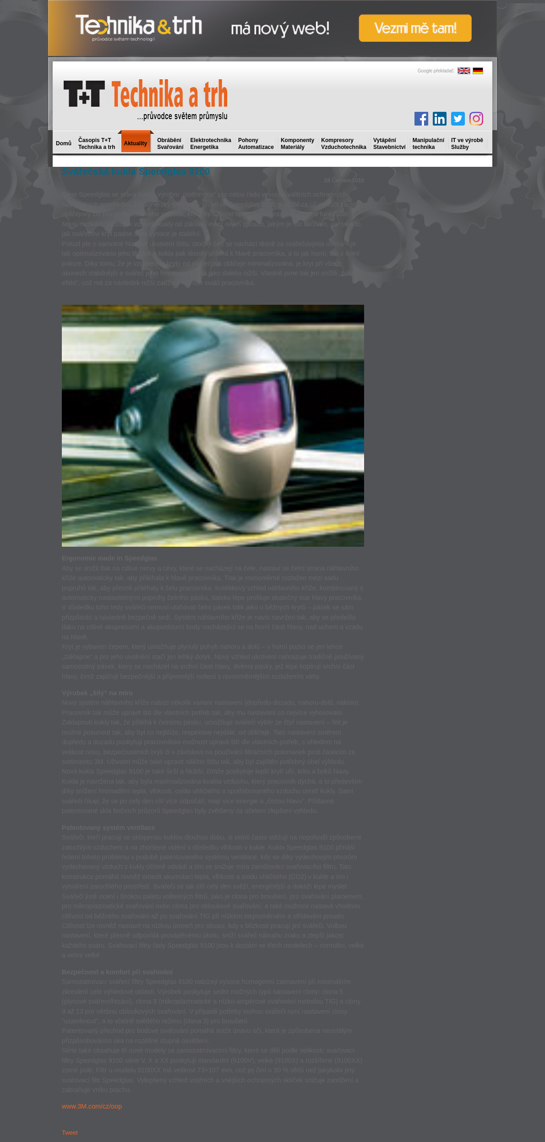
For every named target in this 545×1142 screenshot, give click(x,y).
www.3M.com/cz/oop (92, 1106)
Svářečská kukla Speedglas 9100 (136, 171)
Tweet (70, 1132)
